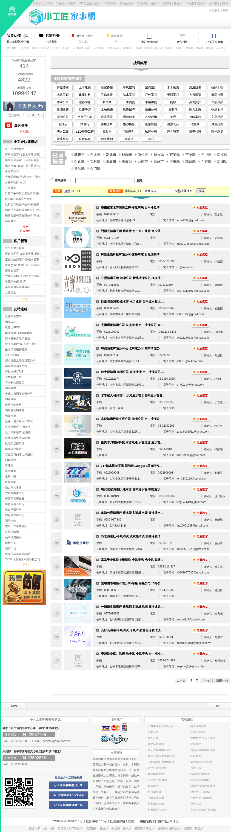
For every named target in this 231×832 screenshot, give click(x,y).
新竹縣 (159, 155)
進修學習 (85, 109)
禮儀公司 (151, 109)
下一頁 (206, 680)
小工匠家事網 (214, 42)
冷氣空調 (129, 87)
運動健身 (129, 117)
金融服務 (107, 109)
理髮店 (195, 124)
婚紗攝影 (129, 124)
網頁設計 (174, 828)
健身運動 (107, 139)
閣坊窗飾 (153, 786)
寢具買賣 (173, 131)
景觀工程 (173, 94)
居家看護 (107, 117)
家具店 (173, 109)
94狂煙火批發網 (157, 780)
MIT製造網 (76, 828)
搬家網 (155, 3)
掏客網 (213, 10)
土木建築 (85, 87)
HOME (14, 705)
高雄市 (159, 161)
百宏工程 (195, 768)
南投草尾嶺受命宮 (201, 762)
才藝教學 (151, 117)
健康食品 (173, 124)
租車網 (167, 3)
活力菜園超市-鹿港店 (160, 726)
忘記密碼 (14, 115)
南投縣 (222, 155)
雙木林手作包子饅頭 (202, 738)
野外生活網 (127, 3)
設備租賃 (107, 94)
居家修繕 (107, 87)
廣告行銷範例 (149, 42)
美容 (173, 117)
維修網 (178, 3)
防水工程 (129, 94)
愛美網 (201, 3)
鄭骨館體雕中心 (157, 774)
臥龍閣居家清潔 (200, 774)
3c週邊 (129, 139)
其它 (151, 139)
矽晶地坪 (217, 109)
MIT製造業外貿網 (81, 48)
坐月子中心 (84, 117)
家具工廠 (195, 109)
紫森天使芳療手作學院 (161, 756)
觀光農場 (217, 131)
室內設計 (151, 87)
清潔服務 (142, 3)
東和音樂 (153, 738)
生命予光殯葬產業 (201, 798)
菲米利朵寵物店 (200, 780)
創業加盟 (151, 124)
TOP (218, 705)
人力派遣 (195, 94)
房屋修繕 (63, 87)
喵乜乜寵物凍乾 (157, 768)
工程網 (55, 48)
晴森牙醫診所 (198, 726)
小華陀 (224, 10)
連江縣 (79, 168)
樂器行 (84, 124)
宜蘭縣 (174, 155)
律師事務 (195, 117)
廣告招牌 (129, 109)
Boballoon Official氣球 (161, 762)
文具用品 (217, 117)
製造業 (107, 102)
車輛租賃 (151, 102)
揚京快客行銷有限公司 (158, 821)
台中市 (206, 155)
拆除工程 (217, 87)
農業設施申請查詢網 (202, 750)
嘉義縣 (127, 161)
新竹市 (143, 155)
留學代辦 (195, 131)
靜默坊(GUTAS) (200, 792)
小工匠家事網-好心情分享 (68, 795)
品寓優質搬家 (156, 804)
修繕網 (65, 48)
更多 (25, 226)
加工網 (45, 48)
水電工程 (63, 94)
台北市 (95, 155)
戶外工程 (151, 94)
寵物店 (62, 124)
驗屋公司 (151, 131)
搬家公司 (63, 102)
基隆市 (79, 155)
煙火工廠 (63, 131)
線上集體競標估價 (20, 38)
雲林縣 (95, 161)
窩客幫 (35, 48)
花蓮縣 (190, 161)
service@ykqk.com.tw (56, 741)
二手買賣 (129, 102)
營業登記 (63, 139)
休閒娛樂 (63, 109)
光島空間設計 (198, 732)
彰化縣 (79, 161)
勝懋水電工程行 (157, 810)
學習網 (190, 3)
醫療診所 (107, 124)
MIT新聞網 (110, 3)
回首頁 (17, 18)
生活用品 (217, 102)
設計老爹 (24, 48)
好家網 (224, 3)
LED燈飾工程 (85, 131)
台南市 (143, 161)
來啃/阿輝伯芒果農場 (203, 810)
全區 (67, 191)
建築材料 (85, 94)
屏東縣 (174, 161)
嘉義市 (111, 161)
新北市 (111, 155)
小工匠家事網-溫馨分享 (68, 805)
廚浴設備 (195, 87)
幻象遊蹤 (153, 732)
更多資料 (25, 231)
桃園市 (127, 155)
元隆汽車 (195, 804)
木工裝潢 (173, 87)
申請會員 (56, 38)
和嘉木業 (195, 756)
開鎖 (173, 102)
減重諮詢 (217, 124)
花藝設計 (129, 131)
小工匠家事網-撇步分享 (68, 785)
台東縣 (206, 161)
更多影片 (25, 131)
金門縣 (95, 168)
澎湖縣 (222, 161)
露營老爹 (11, 48)
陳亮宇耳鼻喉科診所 (160, 750)
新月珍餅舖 (154, 792)
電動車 (107, 131)
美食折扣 (195, 102)
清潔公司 (217, 94)
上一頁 (181, 680)
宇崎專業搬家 (156, 798)
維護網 (104, 828)
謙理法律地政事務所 (202, 786)
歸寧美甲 (195, 744)
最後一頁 (222, 680)
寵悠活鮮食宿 (156, 744)
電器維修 (85, 102)
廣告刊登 (182, 42)
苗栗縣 (190, 155)
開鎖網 (213, 3)
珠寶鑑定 (85, 139)
